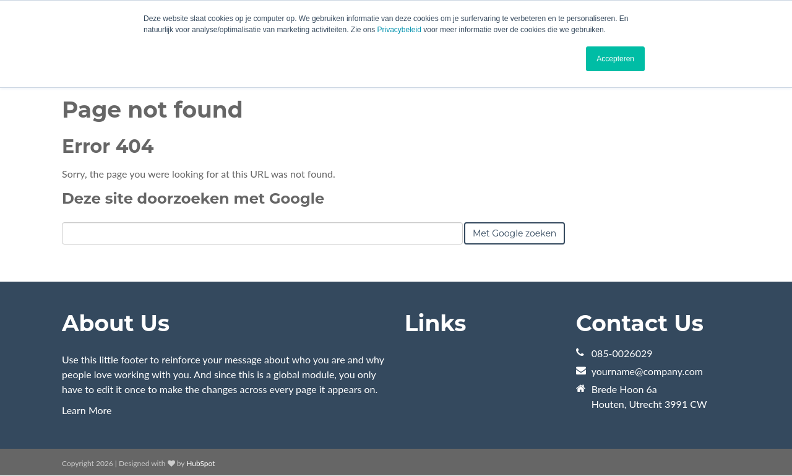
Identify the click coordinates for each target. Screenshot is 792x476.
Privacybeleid (399, 29)
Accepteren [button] (615, 58)
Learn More (87, 410)
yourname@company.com (647, 371)
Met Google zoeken (514, 233)
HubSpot (200, 463)
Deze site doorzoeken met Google (193, 198)
